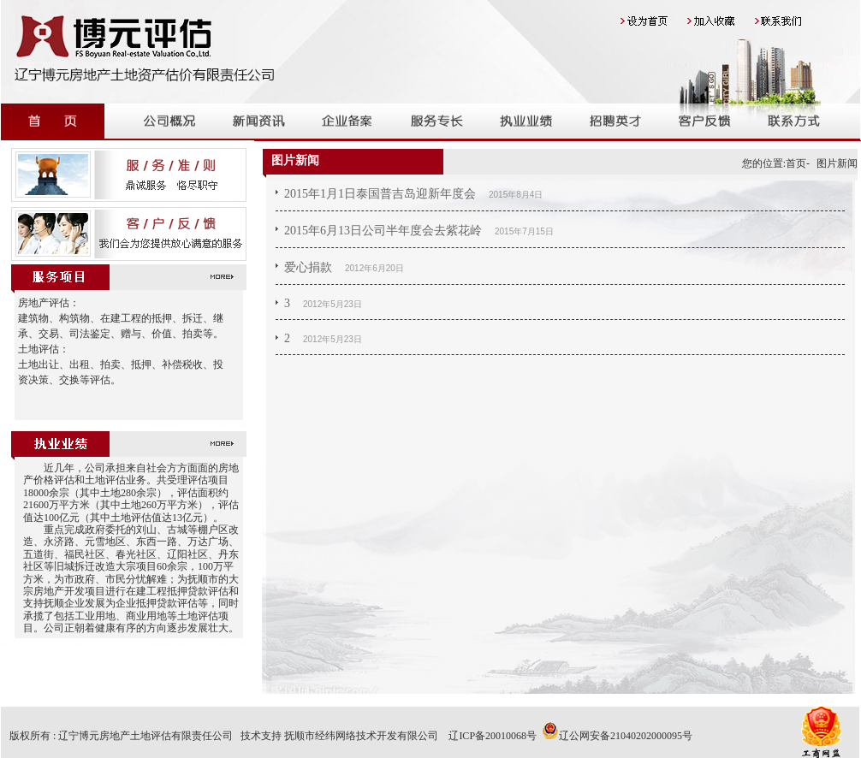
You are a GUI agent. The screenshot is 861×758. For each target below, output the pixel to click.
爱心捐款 (308, 267)
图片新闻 (837, 163)
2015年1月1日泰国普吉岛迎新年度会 (380, 193)
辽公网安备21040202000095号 (617, 736)
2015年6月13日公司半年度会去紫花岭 (383, 230)
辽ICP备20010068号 (492, 736)
